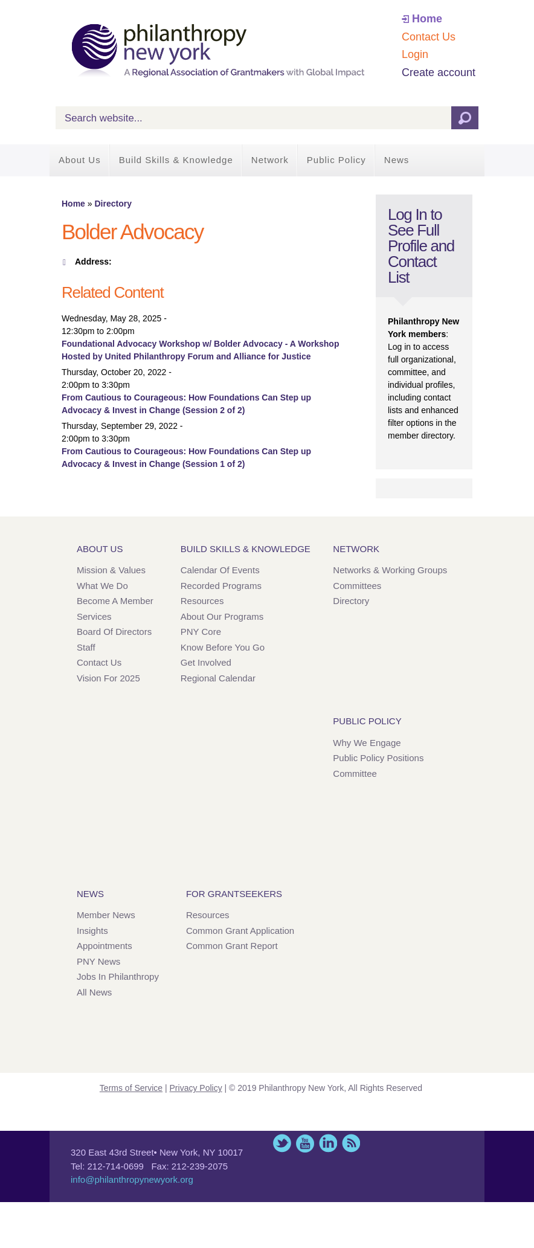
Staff (86, 647)
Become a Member (115, 601)
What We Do (102, 586)
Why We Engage (366, 743)
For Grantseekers (234, 894)
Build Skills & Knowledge (176, 160)
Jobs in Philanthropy (118, 976)
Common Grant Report (232, 946)
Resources (202, 601)
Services (94, 616)
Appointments (104, 946)
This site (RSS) (351, 1143)
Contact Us (428, 37)
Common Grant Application (240, 930)
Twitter (282, 1143)
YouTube (305, 1143)
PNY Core (201, 631)
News (397, 160)
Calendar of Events (220, 570)
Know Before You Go (223, 647)
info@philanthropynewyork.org (132, 1179)
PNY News (98, 961)
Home (427, 19)
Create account (438, 72)
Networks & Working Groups (390, 570)
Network (270, 160)
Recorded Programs (221, 586)
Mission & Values (111, 570)
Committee (355, 773)
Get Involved (206, 662)
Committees (357, 586)
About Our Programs (222, 616)
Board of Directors (114, 631)
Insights (92, 930)
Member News (106, 915)
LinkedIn (328, 1143)
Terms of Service (131, 1088)
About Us (80, 160)
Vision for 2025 (108, 678)
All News (94, 992)
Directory (112, 203)
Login (415, 54)
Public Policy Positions (378, 758)
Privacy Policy (196, 1088)
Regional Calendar (218, 678)
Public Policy (336, 160)
